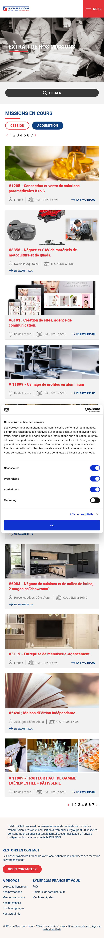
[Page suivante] (35, 135)
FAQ (35, 886)
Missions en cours (14, 897)
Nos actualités (11, 913)
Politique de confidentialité (49, 892)
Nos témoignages (13, 908)
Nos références (12, 903)
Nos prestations (12, 892)
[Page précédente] (7, 135)
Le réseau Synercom (15, 886)
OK (52, 525)
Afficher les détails (81, 514)
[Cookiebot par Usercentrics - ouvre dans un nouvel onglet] (85, 410)
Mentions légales (43, 897)
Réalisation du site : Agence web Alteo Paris (72, 927)
